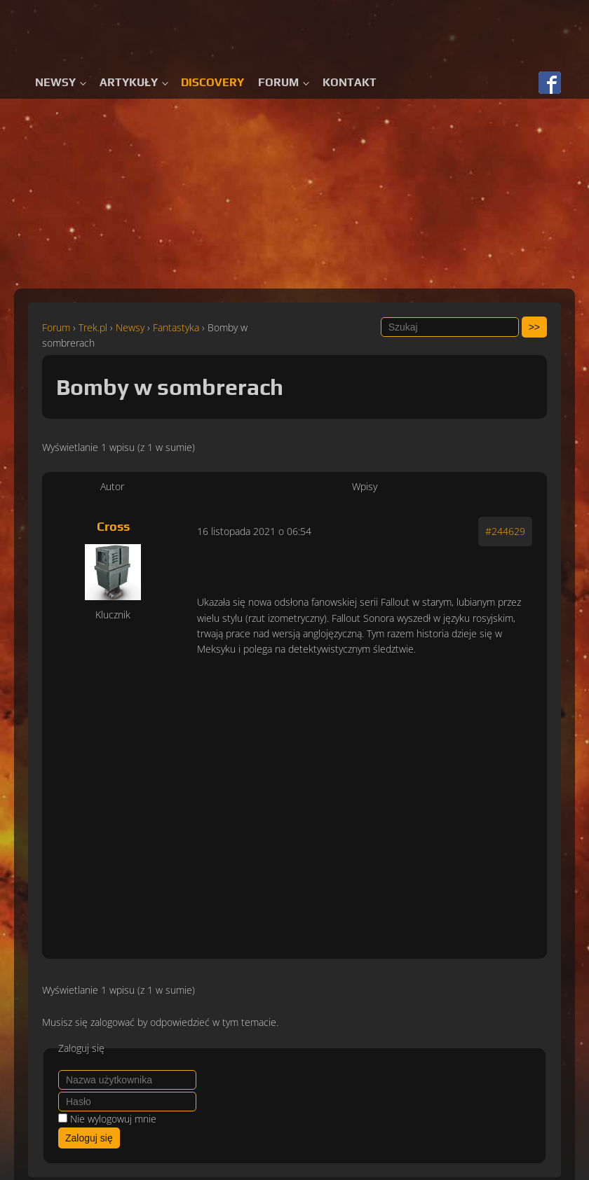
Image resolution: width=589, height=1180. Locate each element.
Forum (278, 82)
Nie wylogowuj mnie (113, 1118)
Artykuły (129, 82)
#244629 (505, 531)
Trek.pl (93, 327)
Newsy (55, 82)
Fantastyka (176, 327)
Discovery (212, 82)
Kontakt (350, 82)
